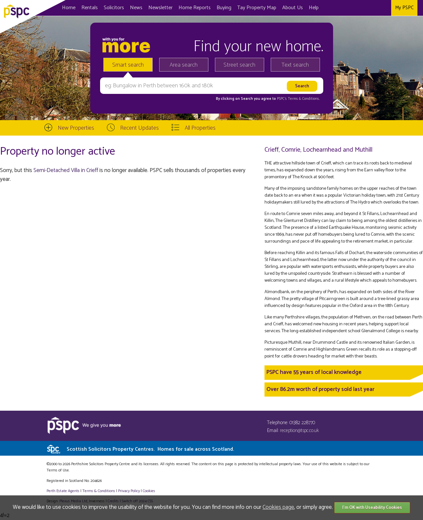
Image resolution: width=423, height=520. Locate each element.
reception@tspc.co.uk (299, 430)
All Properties (200, 128)
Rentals (89, 7)
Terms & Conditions (98, 491)
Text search (295, 65)
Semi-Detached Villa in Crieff (65, 170)
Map (256, 7)
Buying (224, 7)
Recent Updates (139, 128)
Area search (184, 65)
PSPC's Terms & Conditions (298, 99)
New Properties (76, 128)
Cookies (149, 491)
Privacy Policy (129, 491)
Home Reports (195, 7)
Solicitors (114, 7)
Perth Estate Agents (63, 491)
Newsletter (160, 7)
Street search (239, 65)
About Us (292, 7)
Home (68, 7)
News (136, 7)
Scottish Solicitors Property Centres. (150, 449)
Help (314, 7)
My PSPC (404, 8)
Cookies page (278, 507)
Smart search (128, 65)
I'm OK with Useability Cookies (372, 507)
